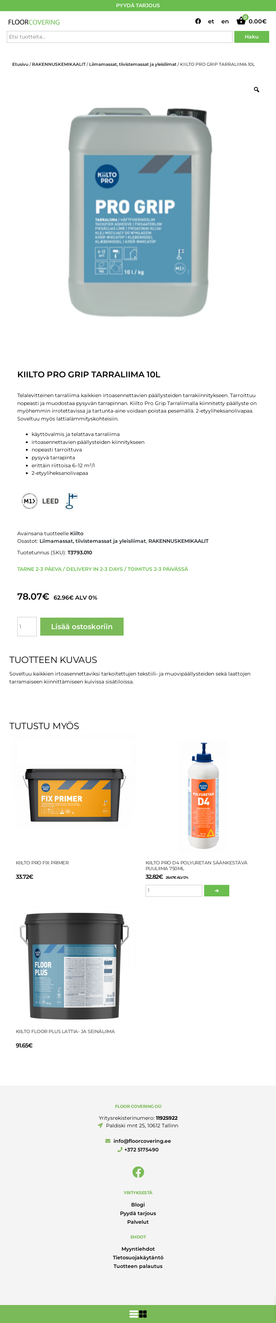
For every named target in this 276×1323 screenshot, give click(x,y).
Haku (252, 36)
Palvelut (138, 1222)
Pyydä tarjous (138, 1213)
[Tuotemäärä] (27, 626)
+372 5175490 (138, 1149)
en (225, 21)
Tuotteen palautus (138, 1266)
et (211, 21)
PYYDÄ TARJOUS (138, 5)
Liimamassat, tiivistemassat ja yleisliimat (132, 64)
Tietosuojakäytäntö (138, 1257)
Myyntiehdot (138, 1249)
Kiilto (76, 533)
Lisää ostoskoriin (82, 626)
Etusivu (20, 64)
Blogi (138, 1204)
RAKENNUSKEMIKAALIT (59, 64)
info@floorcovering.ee (138, 1141)
